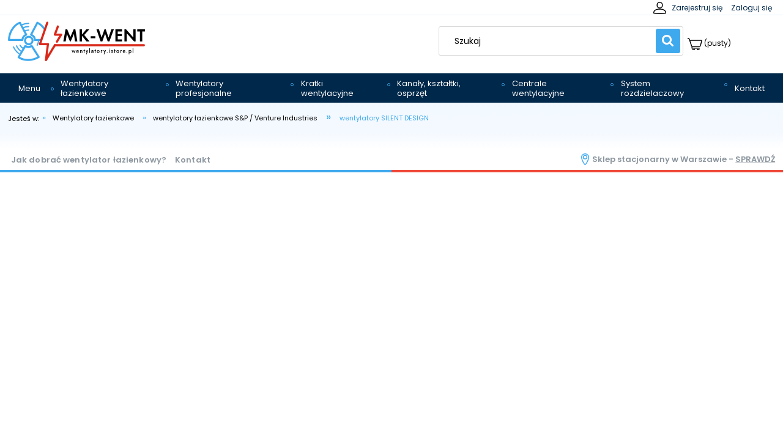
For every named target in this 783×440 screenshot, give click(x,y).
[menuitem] (29, 88)
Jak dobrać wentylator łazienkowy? (88, 160)
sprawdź (755, 159)
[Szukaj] (668, 41)
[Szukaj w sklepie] (550, 41)
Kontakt (192, 160)
